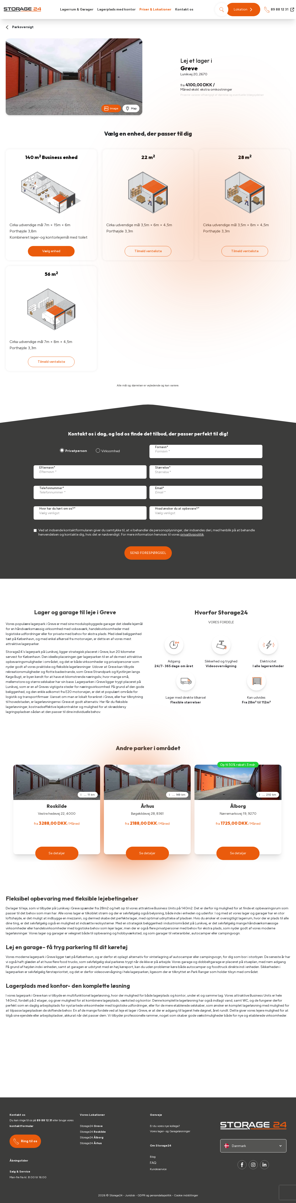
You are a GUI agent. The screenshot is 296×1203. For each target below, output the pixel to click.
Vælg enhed (51, 251)
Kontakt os (184, 9)
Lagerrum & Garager (76, 9)
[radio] (73, 451)
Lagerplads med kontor (116, 9)
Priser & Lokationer (155, 9)
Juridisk (130, 1195)
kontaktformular (21, 1126)
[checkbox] (89, 451)
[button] (243, 9)
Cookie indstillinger (186, 1195)
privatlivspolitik (192, 534)
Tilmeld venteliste (148, 251)
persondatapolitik (160, 1195)
